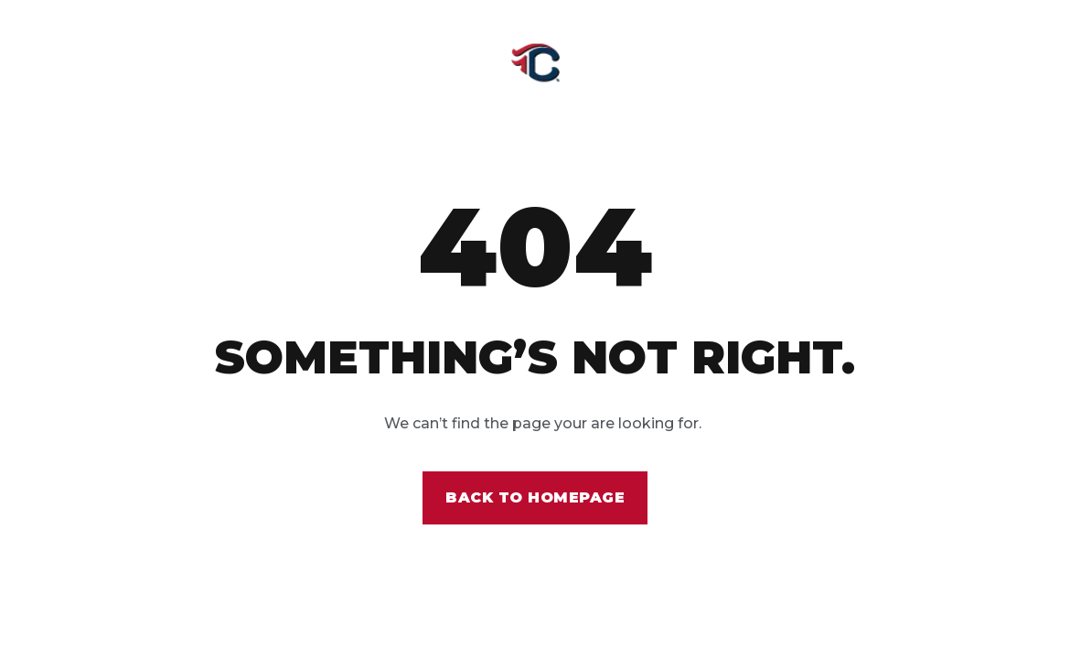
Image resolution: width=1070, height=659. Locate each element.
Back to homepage (535, 497)
